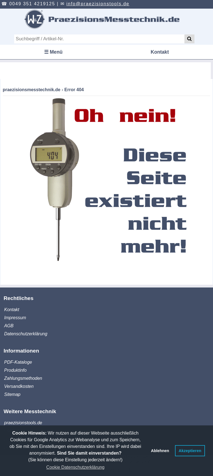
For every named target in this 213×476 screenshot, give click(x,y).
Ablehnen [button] (160, 450)
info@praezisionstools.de (97, 3)
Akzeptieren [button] (190, 450)
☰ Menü (53, 52)
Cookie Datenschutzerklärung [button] (75, 467)
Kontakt (160, 52)
